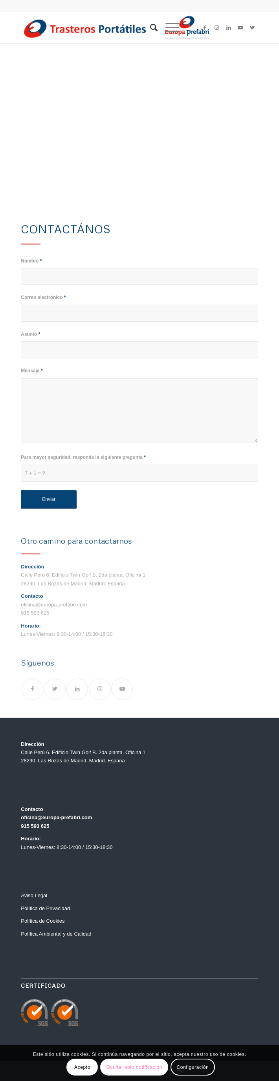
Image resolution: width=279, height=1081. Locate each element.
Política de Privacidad (45, 908)
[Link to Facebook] (205, 28)
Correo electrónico (43, 304)
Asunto (30, 340)
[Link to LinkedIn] (229, 28)
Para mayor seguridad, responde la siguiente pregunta (83, 464)
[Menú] (168, 28)
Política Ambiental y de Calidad (56, 934)
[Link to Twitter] (252, 28)
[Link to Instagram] (217, 28)
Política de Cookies (42, 921)
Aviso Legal (34, 895)
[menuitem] (150, 28)
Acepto (82, 1067)
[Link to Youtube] (240, 28)
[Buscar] (150, 28)
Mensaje (31, 377)
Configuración (192, 1067)
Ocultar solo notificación (134, 1067)
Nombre (31, 267)
